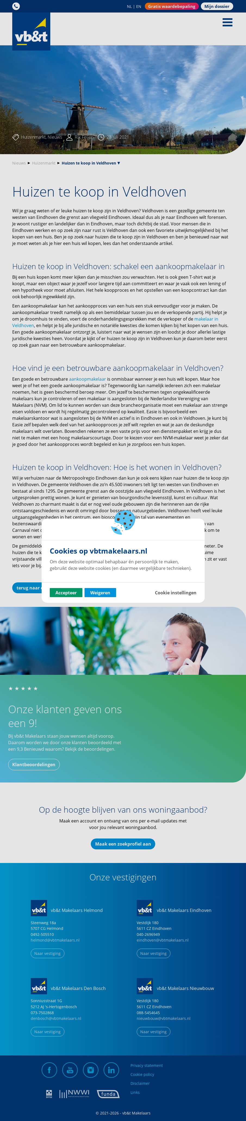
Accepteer (66, 592)
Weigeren (100, 592)
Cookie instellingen (176, 592)
